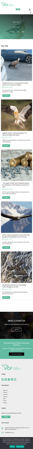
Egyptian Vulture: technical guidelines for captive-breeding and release (14, 134)
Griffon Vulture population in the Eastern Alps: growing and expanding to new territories (16, 236)
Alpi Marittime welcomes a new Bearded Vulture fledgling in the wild (14, 286)
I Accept (12, 446)
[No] (31, 443)
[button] (30, 9)
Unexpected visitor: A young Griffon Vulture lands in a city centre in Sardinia (15, 84)
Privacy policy (20, 446)
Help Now (16, 329)
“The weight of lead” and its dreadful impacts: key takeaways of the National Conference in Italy (16, 185)
